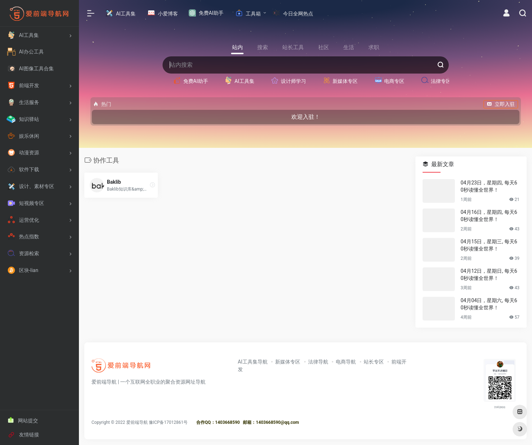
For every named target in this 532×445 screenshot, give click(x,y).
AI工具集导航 (253, 362)
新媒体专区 (287, 362)
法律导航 (318, 362)
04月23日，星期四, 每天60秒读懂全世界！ (489, 186)
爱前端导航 (137, 422)
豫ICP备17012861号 (168, 422)
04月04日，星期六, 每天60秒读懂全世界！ (489, 304)
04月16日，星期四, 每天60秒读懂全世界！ (489, 215)
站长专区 (374, 362)
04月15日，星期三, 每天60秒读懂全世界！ (489, 245)
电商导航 (346, 362)
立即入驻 (501, 104)
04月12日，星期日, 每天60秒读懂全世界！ (489, 274)
